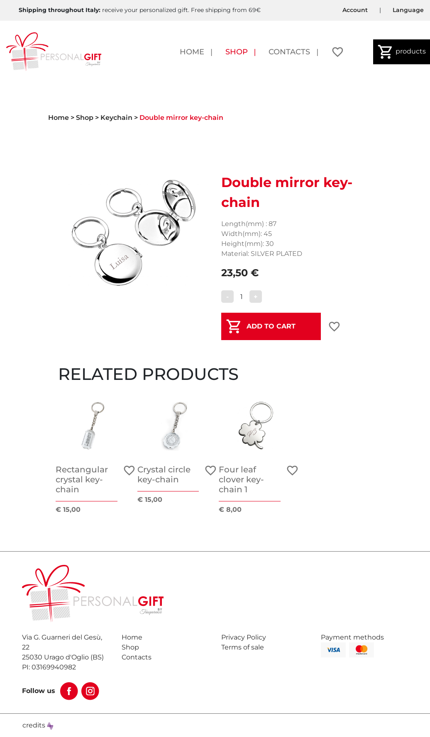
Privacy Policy (243, 637)
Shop (236, 51)
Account (355, 10)
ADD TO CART (271, 326)
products (401, 52)
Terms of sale (242, 647)
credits (38, 725)
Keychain (116, 118)
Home (192, 51)
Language (408, 10)
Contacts (289, 51)
